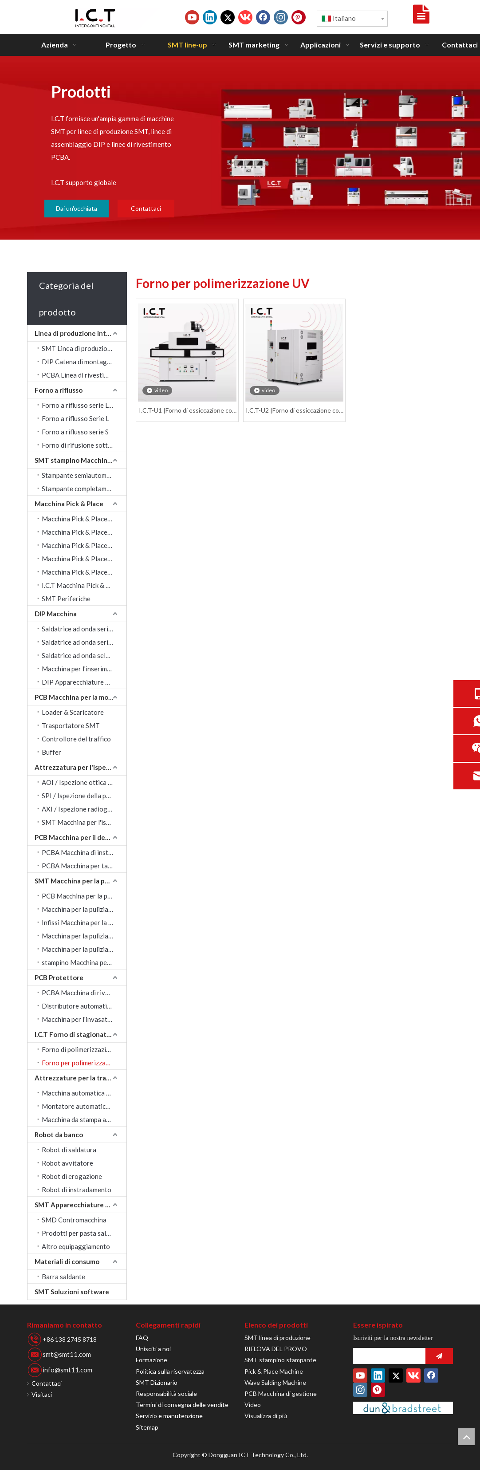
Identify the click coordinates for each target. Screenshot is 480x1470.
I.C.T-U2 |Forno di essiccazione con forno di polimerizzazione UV (294, 410)
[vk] (245, 17)
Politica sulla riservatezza (170, 1371)
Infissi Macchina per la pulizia (84, 922)
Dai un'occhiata (76, 208)
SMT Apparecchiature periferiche (80, 1205)
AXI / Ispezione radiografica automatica (84, 809)
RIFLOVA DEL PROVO (275, 1348)
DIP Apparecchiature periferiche (84, 682)
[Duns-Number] (403, 1408)
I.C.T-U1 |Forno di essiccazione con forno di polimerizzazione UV (187, 410)
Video (252, 1404)
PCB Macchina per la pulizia (82, 896)
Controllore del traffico (76, 739)
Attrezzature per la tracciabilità (80, 1078)
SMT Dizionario (156, 1382)
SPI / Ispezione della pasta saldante (84, 796)
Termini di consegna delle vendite (182, 1404)
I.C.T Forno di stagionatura (76, 1034)
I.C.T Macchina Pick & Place (82, 585)
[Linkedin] (210, 17)
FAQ (142, 1337)
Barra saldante (63, 1277)
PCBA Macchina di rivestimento (84, 993)
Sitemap (147, 1427)
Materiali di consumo (67, 1261)
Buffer (51, 752)
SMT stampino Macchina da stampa (80, 460)
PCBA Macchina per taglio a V (84, 866)
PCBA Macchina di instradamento (84, 852)
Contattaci (146, 208)
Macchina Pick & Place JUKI (82, 532)
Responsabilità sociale (166, 1393)
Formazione (151, 1360)
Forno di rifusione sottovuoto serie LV (84, 445)
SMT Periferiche (66, 599)
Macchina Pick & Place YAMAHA (84, 545)
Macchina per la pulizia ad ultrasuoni (84, 909)
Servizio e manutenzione (169, 1415)
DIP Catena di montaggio (79, 362)
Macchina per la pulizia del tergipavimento (84, 949)
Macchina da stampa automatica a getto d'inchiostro (84, 1119)
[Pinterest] (298, 17)
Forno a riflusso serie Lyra (80, 405)
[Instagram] (281, 17)
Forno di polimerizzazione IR (83, 1049)
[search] (387, 1356)
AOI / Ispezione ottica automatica (84, 782)
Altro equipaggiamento (76, 1246)
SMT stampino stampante (280, 1360)
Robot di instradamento (76, 1190)
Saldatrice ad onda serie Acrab (84, 629)
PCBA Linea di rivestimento (82, 375)
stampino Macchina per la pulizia (84, 962)
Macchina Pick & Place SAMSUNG (84, 519)
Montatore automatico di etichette (84, 1106)
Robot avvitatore (67, 1163)
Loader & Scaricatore (73, 712)
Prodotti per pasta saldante (82, 1233)
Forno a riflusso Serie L (75, 418)
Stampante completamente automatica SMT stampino (84, 489)
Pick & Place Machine (273, 1371)
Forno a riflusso (59, 390)
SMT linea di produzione (277, 1337)
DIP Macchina (56, 614)
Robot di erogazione (72, 1176)
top (466, 1436)
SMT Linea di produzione (78, 348)
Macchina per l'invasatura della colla (84, 1019)
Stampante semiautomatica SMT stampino (84, 475)
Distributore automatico (78, 1006)
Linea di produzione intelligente (80, 333)
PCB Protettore (59, 977)
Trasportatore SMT (71, 725)
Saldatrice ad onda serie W (81, 642)
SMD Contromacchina (74, 1220)
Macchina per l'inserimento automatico (84, 669)
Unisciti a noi (153, 1348)
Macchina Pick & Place (69, 504)
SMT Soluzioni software (72, 1292)
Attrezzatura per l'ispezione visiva (80, 767)
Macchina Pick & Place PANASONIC (84, 559)
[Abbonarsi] (439, 1356)
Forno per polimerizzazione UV (84, 1063)
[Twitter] (227, 17)
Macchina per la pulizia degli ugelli (84, 936)
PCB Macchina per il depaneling (80, 837)
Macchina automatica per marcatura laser (84, 1093)
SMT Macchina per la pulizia (78, 881)
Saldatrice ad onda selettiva (82, 655)
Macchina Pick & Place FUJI (82, 572)
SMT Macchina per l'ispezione (84, 822)
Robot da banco (59, 1135)
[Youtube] (192, 17)
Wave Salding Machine (275, 1382)
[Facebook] (263, 17)
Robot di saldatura (69, 1150)
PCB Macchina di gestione (280, 1393)
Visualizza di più (265, 1415)
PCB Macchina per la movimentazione (80, 697)
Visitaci (41, 1394)
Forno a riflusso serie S (75, 432)
